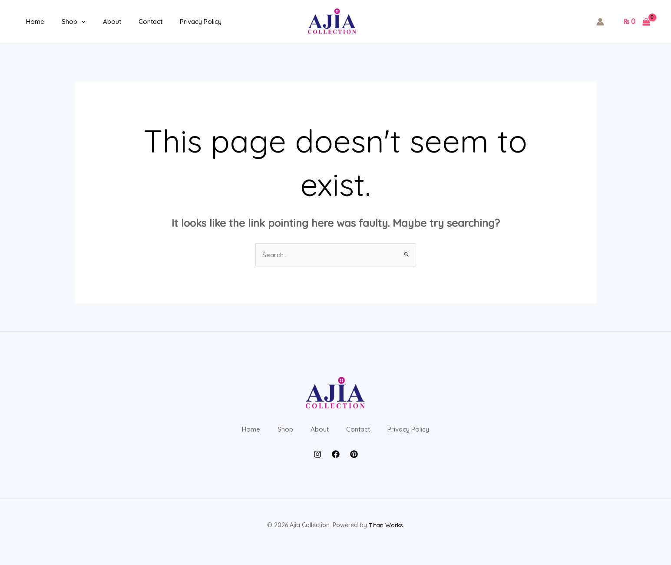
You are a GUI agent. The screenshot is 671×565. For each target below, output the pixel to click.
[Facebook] (336, 468)
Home (33, 21)
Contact (135, 21)
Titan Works (385, 539)
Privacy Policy (181, 21)
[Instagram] (317, 468)
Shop (67, 22)
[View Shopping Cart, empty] (637, 22)
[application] (75, 22)
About (101, 21)
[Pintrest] (354, 468)
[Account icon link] (600, 22)
